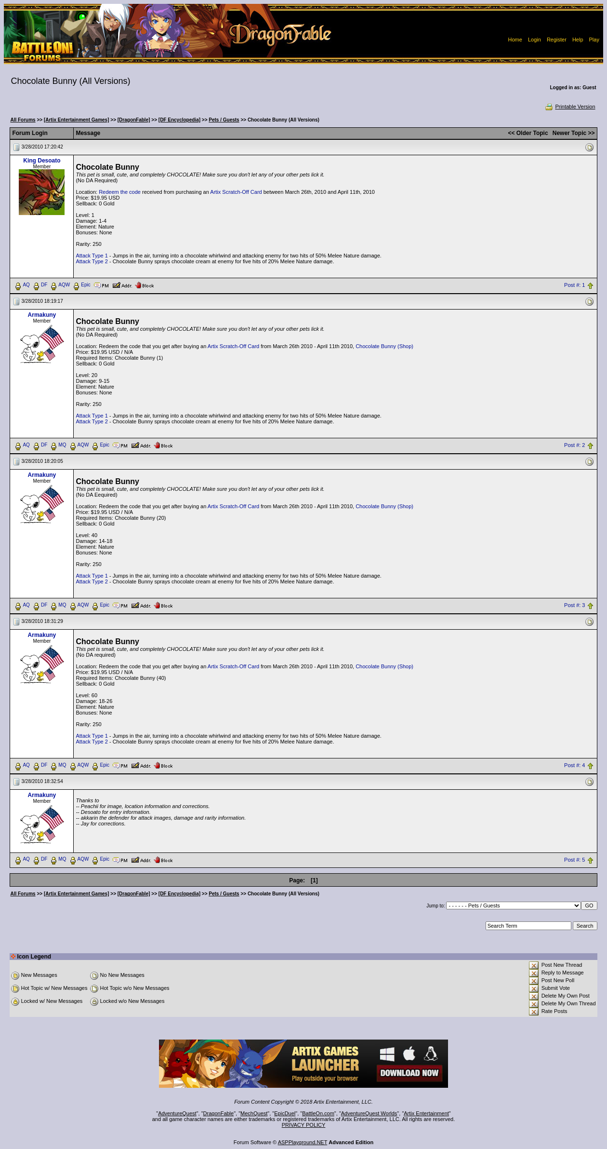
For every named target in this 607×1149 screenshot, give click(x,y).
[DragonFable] (134, 119)
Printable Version (569, 106)
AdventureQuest (177, 1113)
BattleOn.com (318, 1113)
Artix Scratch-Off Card (236, 192)
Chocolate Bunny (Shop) (384, 346)
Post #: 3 (574, 605)
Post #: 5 (574, 860)
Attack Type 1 (91, 255)
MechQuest (253, 1113)
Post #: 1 (574, 285)
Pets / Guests (224, 119)
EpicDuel (284, 1113)
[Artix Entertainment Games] (76, 119)
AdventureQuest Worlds (369, 1113)
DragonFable (218, 1113)
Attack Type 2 (91, 261)
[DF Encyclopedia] (179, 119)
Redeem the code (120, 192)
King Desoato (41, 160)
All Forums (22, 119)
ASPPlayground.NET (303, 1142)
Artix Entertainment (426, 1113)
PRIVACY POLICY (304, 1125)
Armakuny (42, 314)
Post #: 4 (574, 765)
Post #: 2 (574, 445)
